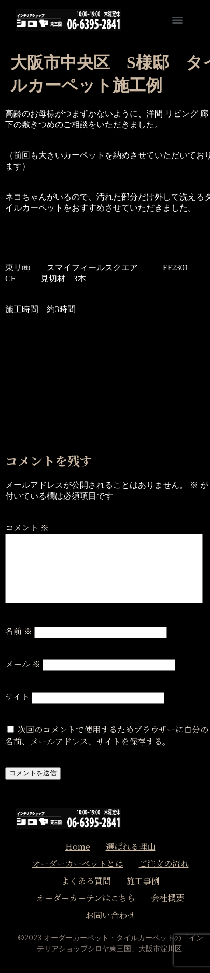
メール (22, 664)
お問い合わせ (110, 915)
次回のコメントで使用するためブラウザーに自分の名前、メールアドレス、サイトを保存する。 (106, 735)
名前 (18, 631)
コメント (27, 528)
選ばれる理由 (131, 846)
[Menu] (177, 20)
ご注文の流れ (164, 864)
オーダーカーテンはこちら (85, 898)
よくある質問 (86, 881)
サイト (17, 697)
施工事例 (143, 881)
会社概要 (167, 898)
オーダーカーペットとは (77, 864)
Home (77, 846)
